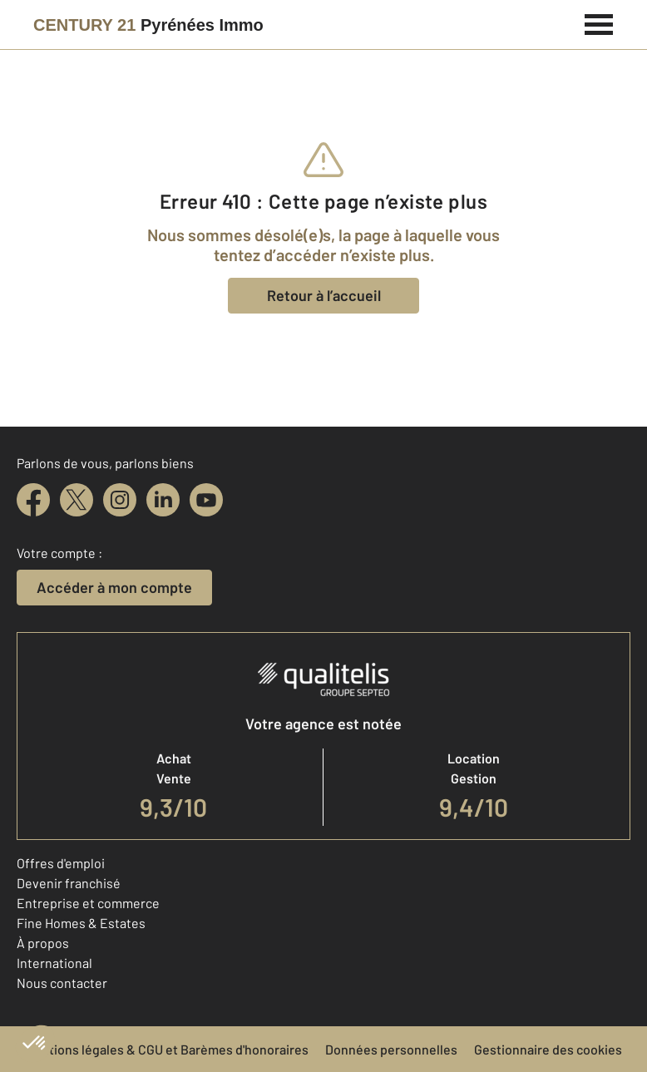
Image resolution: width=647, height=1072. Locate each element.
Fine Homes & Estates (81, 923)
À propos (43, 943)
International (54, 963)
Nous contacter (62, 982)
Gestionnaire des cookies (548, 1049)
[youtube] (206, 499)
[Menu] (599, 22)
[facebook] (33, 499)
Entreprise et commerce (88, 903)
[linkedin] (163, 499)
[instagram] (119, 499)
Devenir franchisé (69, 883)
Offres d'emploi (61, 863)
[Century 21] (148, 25)
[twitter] (76, 499)
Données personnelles (391, 1049)
